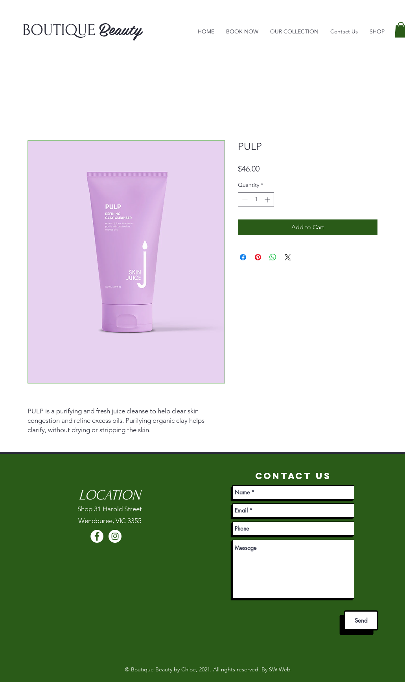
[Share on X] (288, 257)
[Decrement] (244, 199)
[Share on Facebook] (243, 257)
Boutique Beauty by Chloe (163, 669)
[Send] (361, 620)
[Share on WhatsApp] (273, 257)
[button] (294, 31)
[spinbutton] (256, 199)
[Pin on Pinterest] (258, 257)
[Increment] (268, 199)
